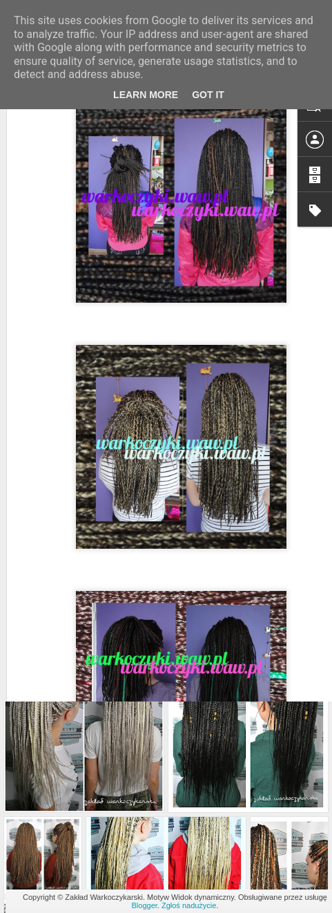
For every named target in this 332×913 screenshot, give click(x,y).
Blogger (144, 905)
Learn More (145, 94)
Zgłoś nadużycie (189, 905)
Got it (208, 94)
